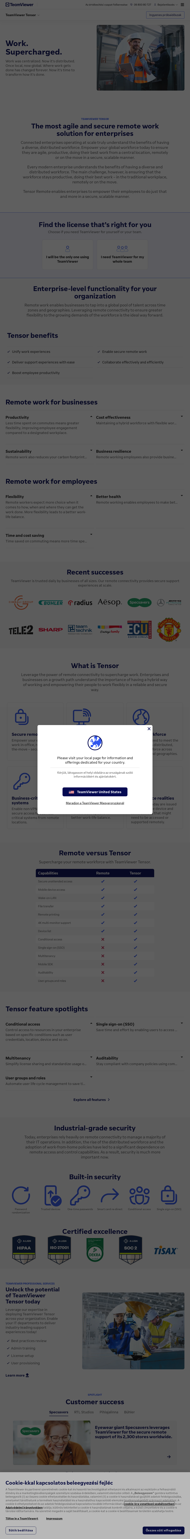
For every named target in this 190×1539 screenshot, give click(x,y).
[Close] (149, 728)
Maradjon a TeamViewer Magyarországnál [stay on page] (95, 803)
